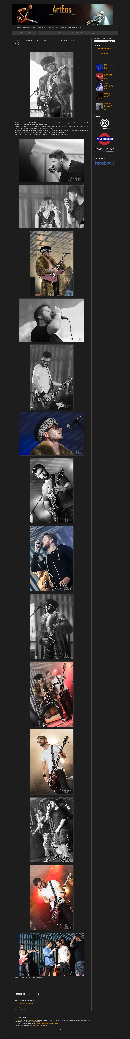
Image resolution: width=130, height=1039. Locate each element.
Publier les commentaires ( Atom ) (32, 1010)
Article (47, 33)
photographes (34, 1020)
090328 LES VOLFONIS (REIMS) (107, 95)
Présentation (81, 33)
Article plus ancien (83, 1007)
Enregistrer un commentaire (25, 1003)
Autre (72, 33)
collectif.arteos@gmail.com (104, 48)
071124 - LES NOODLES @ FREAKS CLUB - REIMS (109, 76)
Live (40, 33)
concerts (39, 1023)
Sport (53, 33)
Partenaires (104, 33)
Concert (23, 33)
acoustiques (39, 1025)
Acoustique (32, 33)
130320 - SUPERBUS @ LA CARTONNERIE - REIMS (109, 86)
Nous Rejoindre (93, 33)
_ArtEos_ (17, 1020)
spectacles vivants (47, 1023)
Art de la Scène (63, 33)
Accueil (16, 33)
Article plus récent (20, 1007)
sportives (56, 1023)
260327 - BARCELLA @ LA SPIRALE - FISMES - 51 (109, 66)
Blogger (68, 1030)
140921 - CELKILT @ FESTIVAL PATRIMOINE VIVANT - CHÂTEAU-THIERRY (109, 107)
